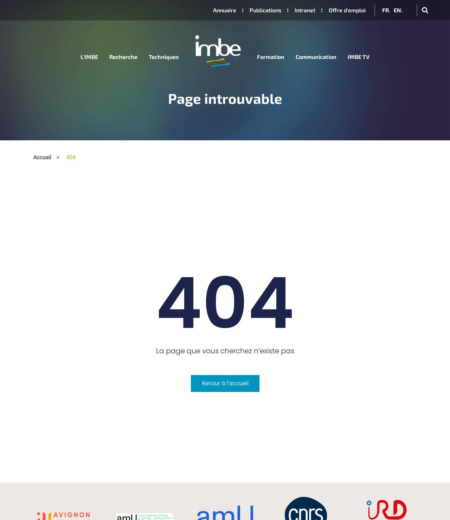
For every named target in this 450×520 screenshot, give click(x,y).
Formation (270, 56)
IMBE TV (358, 56)
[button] (425, 10)
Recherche (123, 56)
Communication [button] (316, 56)
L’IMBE (89, 56)
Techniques (164, 56)
